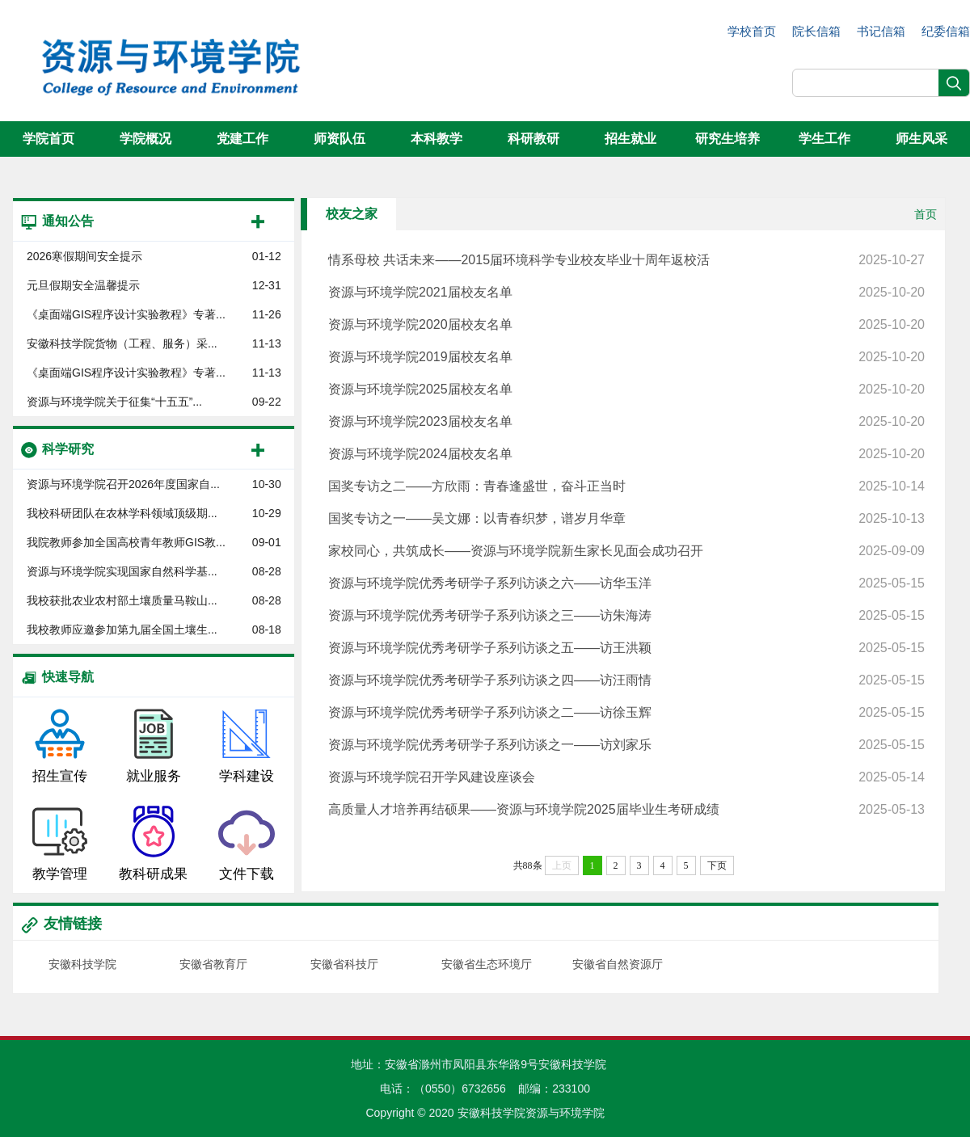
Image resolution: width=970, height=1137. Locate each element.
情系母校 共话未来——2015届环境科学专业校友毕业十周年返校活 (626, 260)
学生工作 (824, 138)
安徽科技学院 (82, 964)
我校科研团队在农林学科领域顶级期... (122, 513)
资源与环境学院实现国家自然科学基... (122, 571)
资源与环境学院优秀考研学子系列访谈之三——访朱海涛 (626, 615)
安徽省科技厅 (344, 964)
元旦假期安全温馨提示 (83, 285)
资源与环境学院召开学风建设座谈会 (626, 777)
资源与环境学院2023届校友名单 (626, 421)
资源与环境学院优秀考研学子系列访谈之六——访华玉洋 (626, 583)
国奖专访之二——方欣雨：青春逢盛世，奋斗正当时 (626, 486)
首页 (925, 214)
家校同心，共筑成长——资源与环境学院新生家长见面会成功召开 (626, 551)
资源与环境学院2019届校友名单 (626, 357)
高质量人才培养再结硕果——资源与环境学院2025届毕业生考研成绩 (626, 809)
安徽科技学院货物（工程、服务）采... (122, 343)
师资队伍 (339, 138)
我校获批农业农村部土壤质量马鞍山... (122, 600)
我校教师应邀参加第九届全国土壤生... (122, 629)
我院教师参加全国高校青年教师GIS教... (126, 542)
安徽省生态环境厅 (486, 964)
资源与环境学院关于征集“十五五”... (114, 401)
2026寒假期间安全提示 (84, 256)
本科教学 (436, 138)
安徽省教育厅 (213, 964)
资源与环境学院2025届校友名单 (626, 389)
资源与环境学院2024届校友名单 (626, 454)
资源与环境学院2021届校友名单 (626, 292)
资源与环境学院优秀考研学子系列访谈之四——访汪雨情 (626, 680)
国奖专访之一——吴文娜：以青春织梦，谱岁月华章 (626, 518)
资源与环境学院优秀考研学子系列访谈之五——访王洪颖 (626, 648)
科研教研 (533, 138)
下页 (717, 865)
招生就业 (630, 138)
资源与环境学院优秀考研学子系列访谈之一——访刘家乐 (626, 745)
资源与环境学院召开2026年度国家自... (123, 484)
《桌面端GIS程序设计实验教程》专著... (126, 314)
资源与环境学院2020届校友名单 (626, 324)
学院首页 (48, 138)
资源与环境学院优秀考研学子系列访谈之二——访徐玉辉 (626, 712)
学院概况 (145, 138)
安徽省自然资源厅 (617, 964)
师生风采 (921, 138)
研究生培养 (727, 138)
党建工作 (242, 138)
